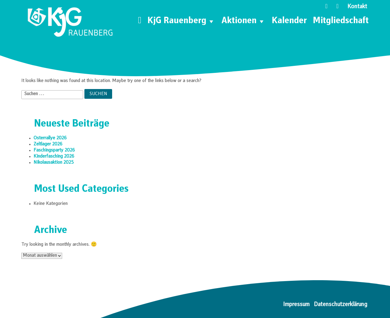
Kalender (289, 21)
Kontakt (357, 7)
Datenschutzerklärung (340, 305)
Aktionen (244, 21)
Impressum (296, 305)
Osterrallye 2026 (50, 138)
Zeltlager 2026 (48, 144)
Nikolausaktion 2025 (54, 162)
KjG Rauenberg (181, 21)
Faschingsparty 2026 (54, 150)
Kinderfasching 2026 (54, 156)
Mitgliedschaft (341, 21)
